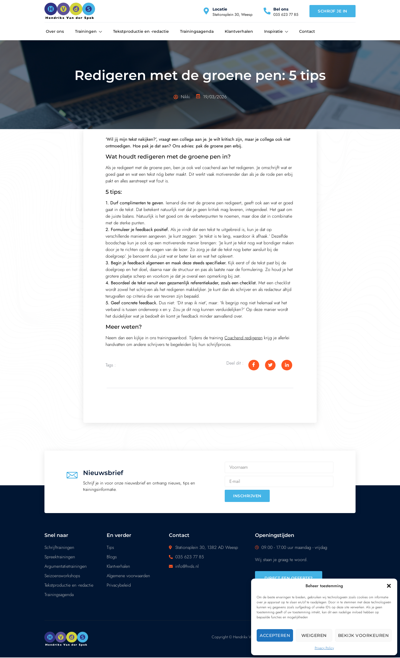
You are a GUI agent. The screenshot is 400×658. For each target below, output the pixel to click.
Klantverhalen (239, 31)
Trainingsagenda (197, 31)
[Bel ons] (267, 10)
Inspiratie (276, 31)
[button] (389, 586)
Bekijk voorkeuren (363, 635)
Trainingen (88, 31)
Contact (307, 31)
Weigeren (314, 635)
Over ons (55, 31)
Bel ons (280, 9)
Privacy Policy (324, 648)
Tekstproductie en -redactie (141, 31)
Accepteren (275, 635)
